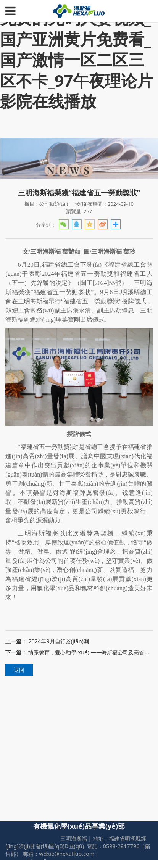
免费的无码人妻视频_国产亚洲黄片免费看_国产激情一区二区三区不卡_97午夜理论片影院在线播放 (76, 59)
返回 (19, 669)
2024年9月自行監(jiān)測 (58, 641)
